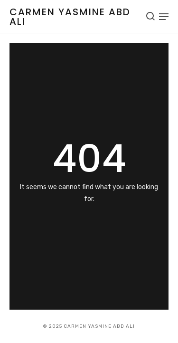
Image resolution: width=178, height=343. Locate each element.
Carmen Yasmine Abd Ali (70, 16)
